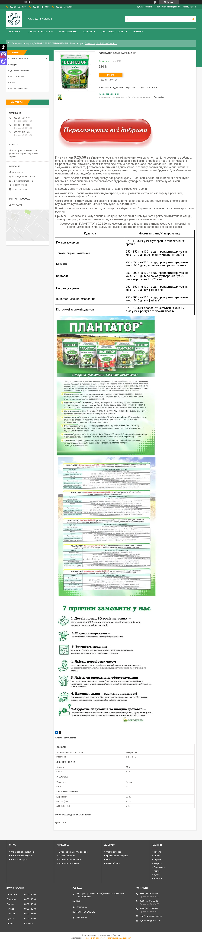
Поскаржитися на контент (93, 938)
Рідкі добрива (113, 863)
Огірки (157, 855)
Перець (157, 859)
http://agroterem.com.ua (23, 176)
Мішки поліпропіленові (70, 859)
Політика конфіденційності (119, 938)
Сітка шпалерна (19, 859)
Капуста (158, 863)
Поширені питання (19, 88)
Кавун (157, 871)
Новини (138, 31)
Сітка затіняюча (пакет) (22, 855)
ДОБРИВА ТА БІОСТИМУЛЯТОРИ (50, 43)
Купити (110, 75)
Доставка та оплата (114, 31)
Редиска (158, 878)
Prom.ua (116, 935)
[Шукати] (193, 19)
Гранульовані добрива (117, 855)
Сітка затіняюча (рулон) (23, 852)
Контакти (89, 31)
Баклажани (159, 867)
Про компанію (68, 31)
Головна (14, 31)
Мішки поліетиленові (69, 863)
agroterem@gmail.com (22, 181)
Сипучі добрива (113, 852)
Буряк (157, 875)
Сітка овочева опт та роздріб (73, 852)
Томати (157, 852)
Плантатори (76, 43)
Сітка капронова (67, 855)
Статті (13, 82)
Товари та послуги (38, 31)
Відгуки (13, 64)
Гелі (108, 859)
